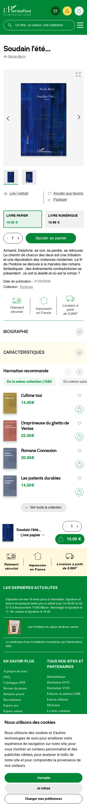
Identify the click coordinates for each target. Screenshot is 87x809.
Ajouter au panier (51, 238)
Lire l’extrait (15, 193)
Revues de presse (15, 688)
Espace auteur (12, 711)
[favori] (79, 395)
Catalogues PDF (14, 682)
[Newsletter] (55, 10)
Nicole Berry (16, 56)
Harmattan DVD (58, 682)
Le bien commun (58, 711)
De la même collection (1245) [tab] (29, 381)
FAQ (6, 677)
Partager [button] (57, 200)
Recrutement (12, 699)
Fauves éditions (57, 699)
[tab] (22, 219)
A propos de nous (15, 671)
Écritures (26, 287)
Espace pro (10, 705)
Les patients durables (41, 478)
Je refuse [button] (43, 788)
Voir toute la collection (46, 507)
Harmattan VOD (58, 688)
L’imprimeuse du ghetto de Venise (45, 425)
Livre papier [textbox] (30, 534)
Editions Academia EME (64, 694)
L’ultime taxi (31, 395)
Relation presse (13, 694)
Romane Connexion (39, 450)
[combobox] (34, 535)
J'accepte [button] (43, 778)
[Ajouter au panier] (79, 409)
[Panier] (79, 10)
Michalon (53, 705)
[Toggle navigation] (80, 25)
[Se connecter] (67, 10)
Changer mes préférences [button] (43, 799)
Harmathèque (56, 676)
